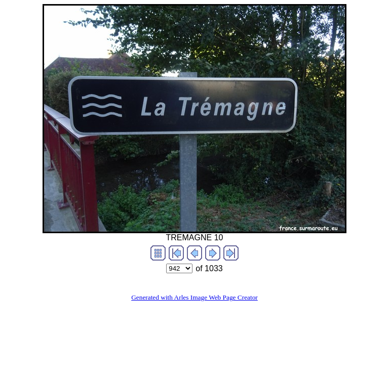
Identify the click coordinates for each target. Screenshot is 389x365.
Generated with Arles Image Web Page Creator (194, 297)
